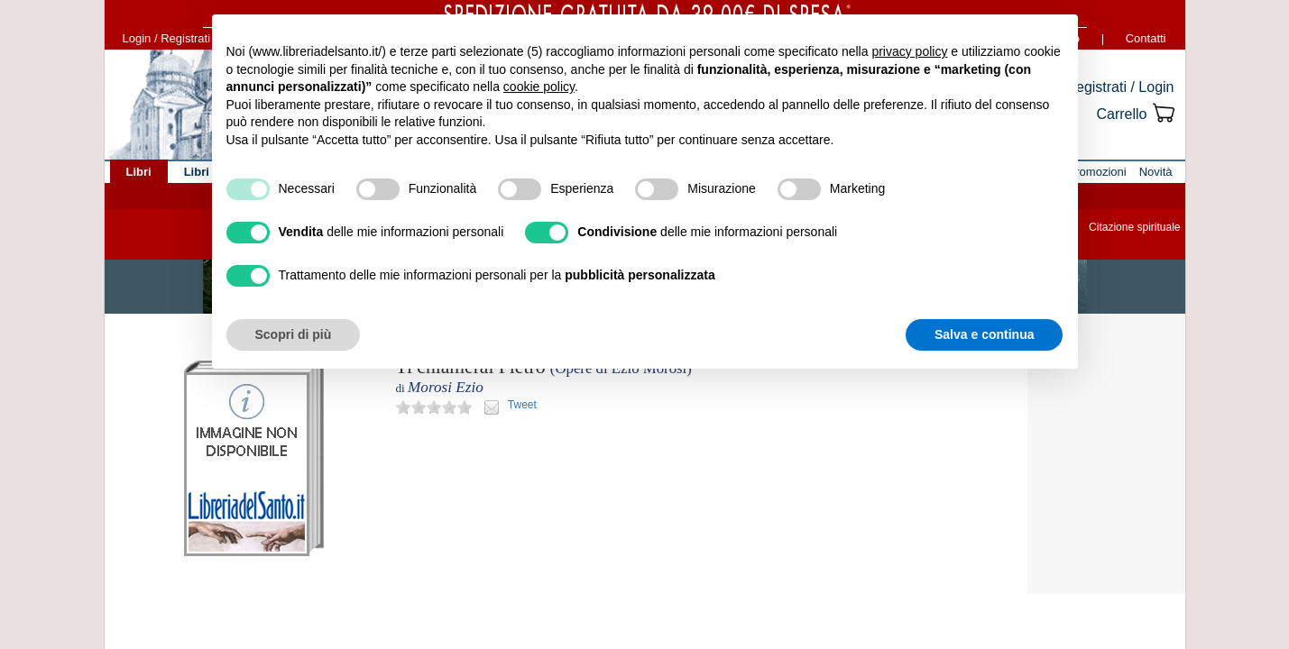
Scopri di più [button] (293, 334)
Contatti (1146, 38)
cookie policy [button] (539, 86)
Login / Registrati (167, 38)
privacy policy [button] (909, 51)
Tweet (522, 404)
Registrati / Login (1119, 87)
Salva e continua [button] (984, 334)
